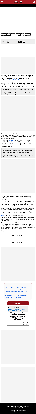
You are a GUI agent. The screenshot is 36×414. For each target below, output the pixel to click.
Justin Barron (16, 214)
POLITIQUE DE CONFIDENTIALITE (18, 409)
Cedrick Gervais (5, 41)
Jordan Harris (23, 214)
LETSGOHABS (18, 405)
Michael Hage (16, 203)
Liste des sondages (24, 327)
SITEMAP (17, 411)
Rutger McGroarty (14, 79)
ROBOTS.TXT (22, 411)
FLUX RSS (13, 411)
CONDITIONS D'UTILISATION (18, 407)
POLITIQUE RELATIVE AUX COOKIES (18, 410)
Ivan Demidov (11, 140)
